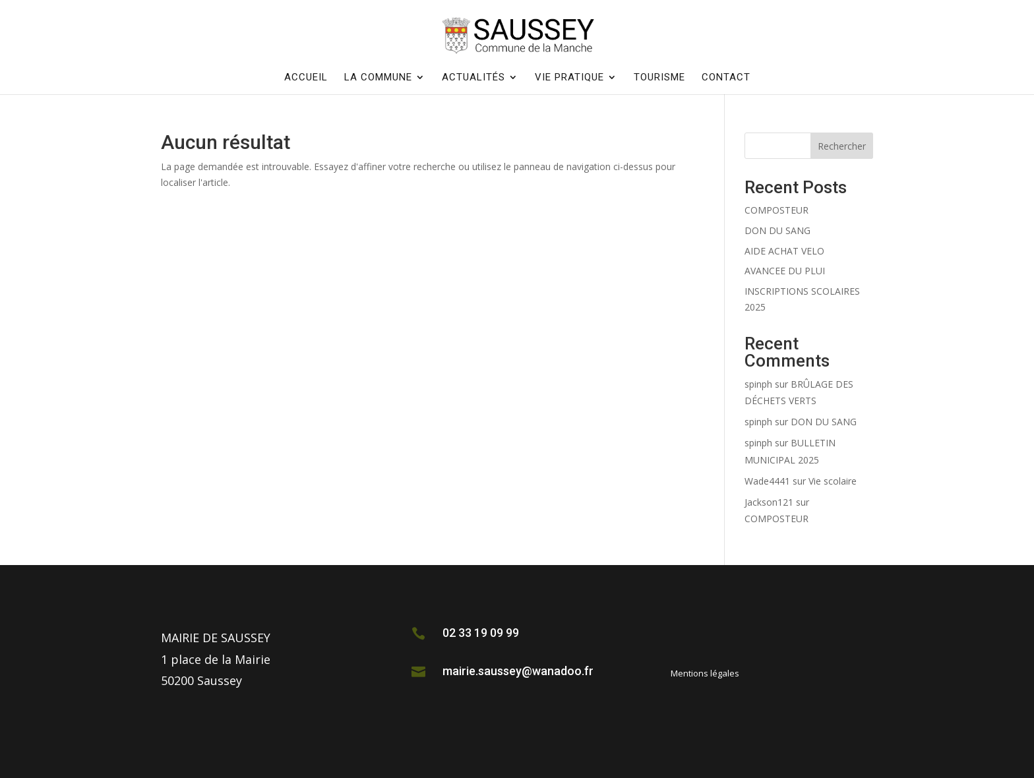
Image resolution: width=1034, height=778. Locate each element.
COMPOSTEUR (776, 210)
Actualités (473, 78)
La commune (378, 78)
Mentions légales (705, 673)
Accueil (306, 78)
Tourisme (659, 78)
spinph (758, 384)
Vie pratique (569, 78)
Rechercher (842, 146)
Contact (726, 78)
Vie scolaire (832, 481)
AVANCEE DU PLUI (785, 270)
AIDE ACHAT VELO (784, 251)
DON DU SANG (777, 230)
